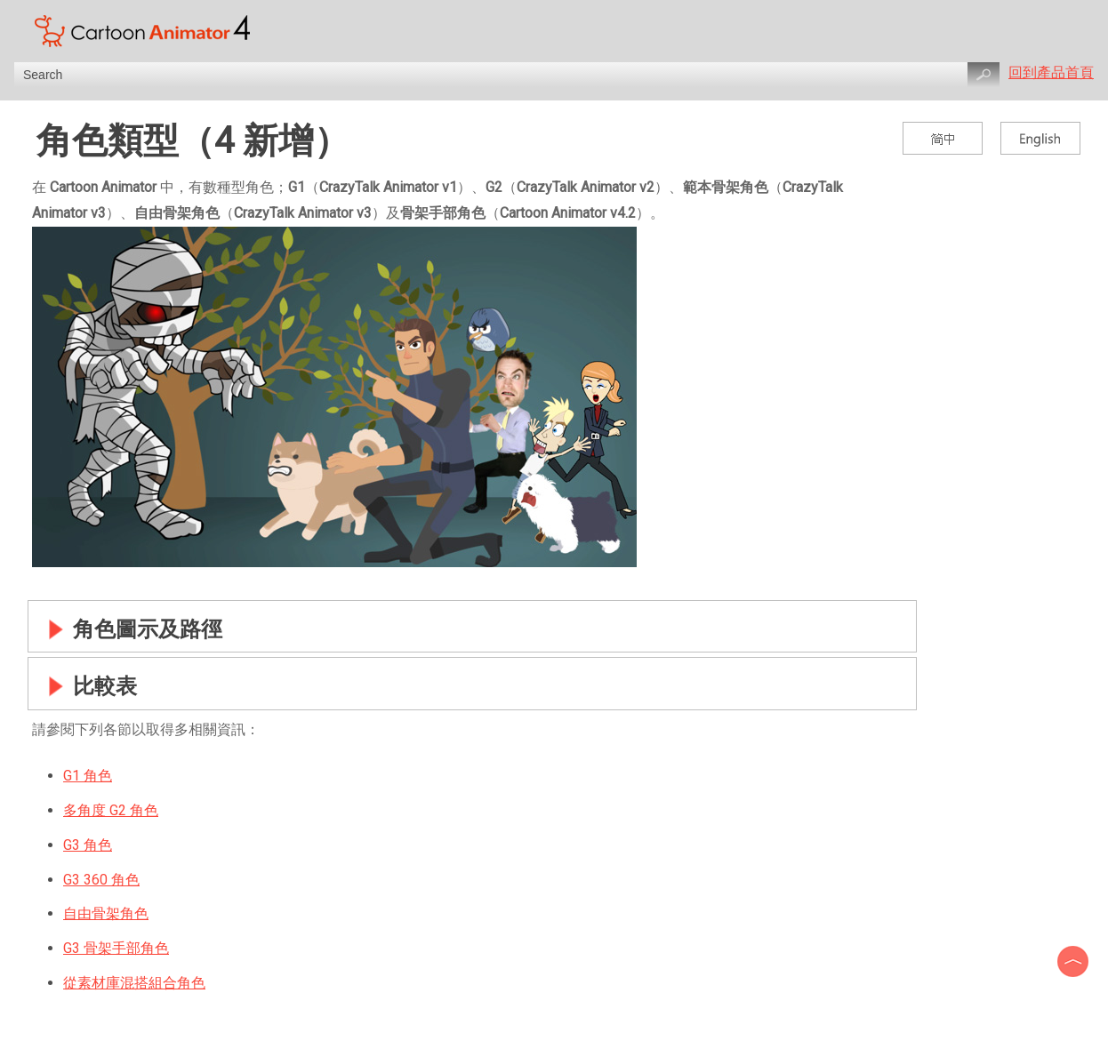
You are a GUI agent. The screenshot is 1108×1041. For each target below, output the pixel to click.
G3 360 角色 (101, 879)
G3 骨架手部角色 (116, 948)
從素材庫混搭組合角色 (134, 982)
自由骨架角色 (106, 913)
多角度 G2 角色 (110, 810)
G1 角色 (87, 775)
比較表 (87, 686)
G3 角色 (87, 845)
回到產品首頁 (1051, 72)
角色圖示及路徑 (129, 629)
